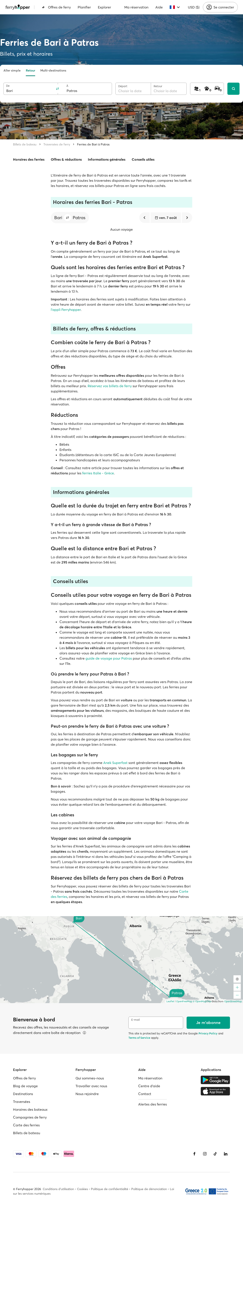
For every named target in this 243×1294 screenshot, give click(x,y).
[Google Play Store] (215, 1080)
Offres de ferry (56, 7)
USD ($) (193, 7)
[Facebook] (194, 1153)
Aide (159, 7)
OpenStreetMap (233, 1001)
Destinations (23, 1094)
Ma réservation (136, 7)
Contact (144, 1094)
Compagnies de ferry (30, 1117)
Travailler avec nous (91, 1086)
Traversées (21, 1101)
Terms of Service (139, 1037)
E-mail (135, 1019)
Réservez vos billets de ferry (110, 386)
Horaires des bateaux (30, 1109)
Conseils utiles (143, 159)
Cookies (82, 1189)
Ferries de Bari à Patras (93, 144)
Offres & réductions (66, 159)
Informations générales (106, 159)
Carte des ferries (26, 1125)
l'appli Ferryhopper (66, 309)
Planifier (84, 7)
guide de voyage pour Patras (108, 658)
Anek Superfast (115, 762)
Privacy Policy (208, 1033)
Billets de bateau (24, 144)
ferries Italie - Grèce (98, 473)
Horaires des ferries (28, 159)
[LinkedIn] (225, 1153)
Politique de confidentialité (109, 1189)
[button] (67, 218)
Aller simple (12, 70)
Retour (30, 70)
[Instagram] (204, 1153)
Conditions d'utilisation (58, 1189)
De (8, 85)
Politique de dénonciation (149, 1189)
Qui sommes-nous (90, 1078)
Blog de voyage (25, 1086)
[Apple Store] (215, 1091)
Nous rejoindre (87, 1094)
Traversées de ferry (56, 144)
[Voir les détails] (84, 1033)
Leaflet (170, 1001)
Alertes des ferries (152, 1104)
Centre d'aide (149, 1086)
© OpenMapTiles (202, 1001)
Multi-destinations (53, 70)
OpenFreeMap (184, 1001)
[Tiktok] (215, 1153)
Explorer (104, 7)
